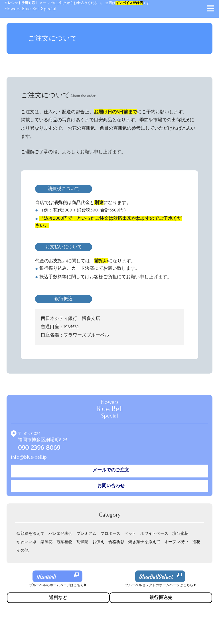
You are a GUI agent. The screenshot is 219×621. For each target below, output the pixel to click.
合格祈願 (116, 542)
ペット (130, 533)
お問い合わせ (111, 485)
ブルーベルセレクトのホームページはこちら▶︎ (161, 585)
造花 (196, 542)
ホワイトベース (154, 533)
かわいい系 (26, 542)
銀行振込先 (160, 597)
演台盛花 (180, 533)
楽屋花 (46, 542)
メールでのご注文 (111, 470)
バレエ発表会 (60, 533)
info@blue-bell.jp (29, 457)
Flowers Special (109, 409)
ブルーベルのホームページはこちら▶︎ (58, 585)
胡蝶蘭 (82, 542)
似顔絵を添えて (30, 533)
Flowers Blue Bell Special (30, 8)
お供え (98, 542)
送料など (58, 597)
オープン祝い (176, 542)
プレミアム (86, 533)
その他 (23, 550)
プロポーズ (110, 533)
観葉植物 (64, 542)
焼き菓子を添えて (144, 542)
